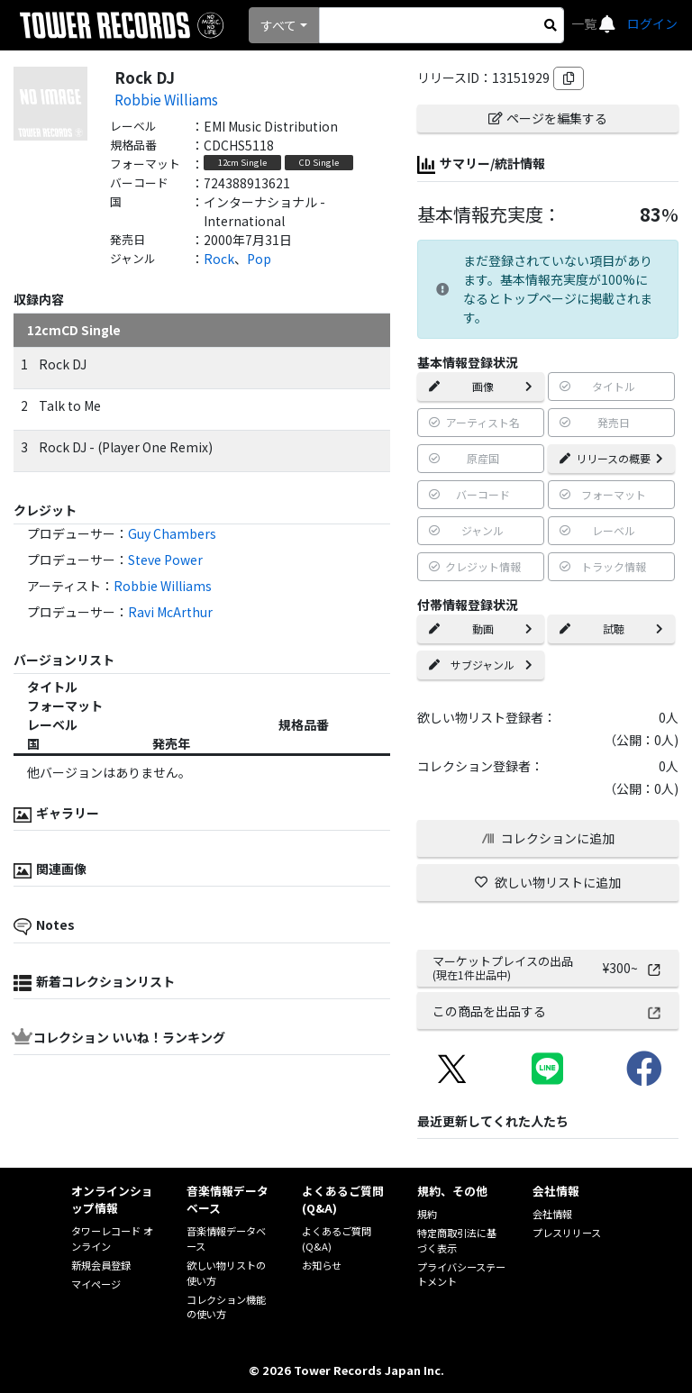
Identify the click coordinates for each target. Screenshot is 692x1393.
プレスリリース (567, 1232)
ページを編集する (547, 118)
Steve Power (165, 560)
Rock (219, 259)
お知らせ (321, 1265)
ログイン (652, 23)
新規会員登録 (101, 1265)
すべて (278, 25)
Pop (259, 259)
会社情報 (552, 1213)
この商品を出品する (547, 1011)
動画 (481, 628)
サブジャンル (481, 664)
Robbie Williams (166, 99)
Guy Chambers (172, 533)
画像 (481, 386)
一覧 (585, 23)
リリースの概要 (611, 458)
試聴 (611, 628)
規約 (427, 1213)
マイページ (96, 1284)
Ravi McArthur (170, 612)
